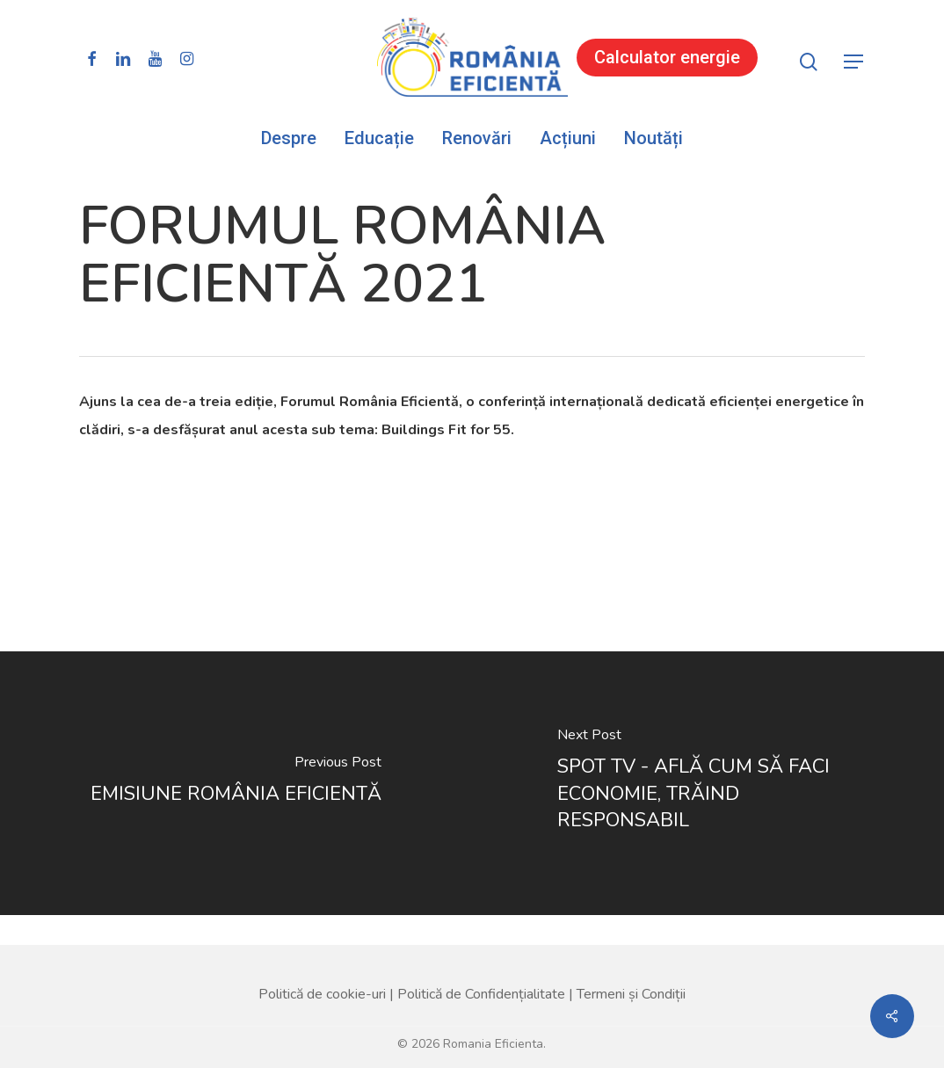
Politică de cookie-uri (322, 964)
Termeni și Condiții (631, 964)
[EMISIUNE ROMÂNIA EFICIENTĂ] (236, 783)
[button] (854, 62)
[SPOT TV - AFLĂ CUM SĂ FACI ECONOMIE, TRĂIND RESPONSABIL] (708, 783)
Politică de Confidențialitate (481, 964)
